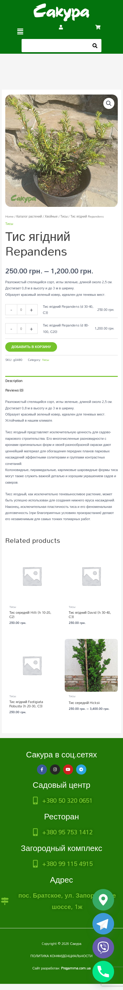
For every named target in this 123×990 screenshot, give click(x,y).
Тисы (64, 216)
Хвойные (51, 216)
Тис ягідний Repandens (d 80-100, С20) (66, 328)
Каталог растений (29, 216)
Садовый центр (61, 785)
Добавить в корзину (31, 346)
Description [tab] (14, 380)
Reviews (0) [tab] (14, 390)
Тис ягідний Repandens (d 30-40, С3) (68, 309)
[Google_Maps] (103, 900)
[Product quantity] (21, 309)
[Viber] (103, 947)
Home (9, 216)
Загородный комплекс (61, 848)
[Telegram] (103, 923)
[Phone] (103, 971)
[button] (20, 31)
